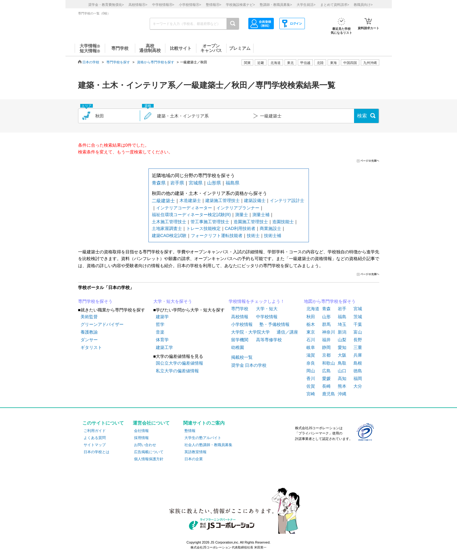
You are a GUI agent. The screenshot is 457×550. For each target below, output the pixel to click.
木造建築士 (190, 200)
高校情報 (239, 316)
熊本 (342, 386)
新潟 (342, 332)
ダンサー (89, 339)
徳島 (357, 370)
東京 (310, 332)
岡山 (310, 370)
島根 (357, 363)
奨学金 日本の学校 (249, 365)
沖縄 (342, 393)
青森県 (159, 182)
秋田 (310, 316)
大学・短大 (267, 308)
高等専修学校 (269, 339)
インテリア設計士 (287, 200)
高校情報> (137, 4)
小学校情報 (242, 324)
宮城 (357, 308)
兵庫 (357, 355)
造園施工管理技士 (251, 221)
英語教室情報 (195, 452)
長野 (357, 339)
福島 (342, 316)
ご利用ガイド (95, 431)
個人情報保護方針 (148, 459)
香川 (310, 378)
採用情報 (141, 438)
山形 (326, 316)
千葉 (357, 324)
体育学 (162, 339)
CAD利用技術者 (240, 228)
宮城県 (196, 182)
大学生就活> (306, 4)
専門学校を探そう (95, 301)
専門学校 (239, 308)
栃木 (310, 324)
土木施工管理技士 (169, 221)
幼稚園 (237, 347)
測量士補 (261, 214)
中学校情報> (163, 4)
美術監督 (89, 316)
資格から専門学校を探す (155, 62)
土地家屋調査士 (167, 228)
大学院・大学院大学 (250, 332)
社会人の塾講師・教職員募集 (208, 445)
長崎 (326, 386)
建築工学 (164, 347)
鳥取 (342, 363)
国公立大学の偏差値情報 (179, 363)
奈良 (310, 363)
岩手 (342, 308)
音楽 (160, 332)
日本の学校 (90, 62)
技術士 (253, 235)
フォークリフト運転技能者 (216, 235)
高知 (342, 378)
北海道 (275, 63)
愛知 (342, 347)
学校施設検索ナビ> (240, 4)
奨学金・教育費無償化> (106, 4)
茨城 (357, 316)
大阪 (342, 355)
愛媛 (326, 378)
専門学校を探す (118, 62)
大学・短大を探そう (172, 301)
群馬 (326, 324)
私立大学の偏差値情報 (177, 370)
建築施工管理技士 (222, 200)
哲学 (160, 324)
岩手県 (177, 182)
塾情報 (189, 431)
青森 (326, 308)
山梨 (342, 339)
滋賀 (310, 355)
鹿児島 (328, 393)
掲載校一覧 (242, 357)
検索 (362, 115)
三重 (357, 347)
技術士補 (272, 235)
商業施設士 (270, 228)
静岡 (326, 347)
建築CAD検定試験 (169, 235)
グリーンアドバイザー (102, 324)
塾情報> (213, 4)
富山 (357, 332)
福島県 (232, 182)
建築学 (162, 316)
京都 (326, 355)
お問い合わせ (145, 445)
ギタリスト (91, 347)
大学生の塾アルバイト (202, 438)
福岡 (357, 378)
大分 (357, 386)
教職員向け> (363, 4)
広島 (326, 370)
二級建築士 (163, 200)
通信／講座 (287, 332)
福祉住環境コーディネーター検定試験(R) (191, 214)
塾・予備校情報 (274, 324)
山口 (342, 370)
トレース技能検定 (203, 228)
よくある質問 (95, 438)
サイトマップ (95, 445)
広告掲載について (148, 452)
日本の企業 (193, 459)
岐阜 (310, 347)
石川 (310, 339)
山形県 (214, 182)
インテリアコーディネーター (184, 207)
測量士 (241, 214)
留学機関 (239, 339)
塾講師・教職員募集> (276, 4)
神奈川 (328, 332)
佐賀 (310, 386)
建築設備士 (255, 200)
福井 (326, 339)
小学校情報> (190, 4)
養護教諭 (89, 332)
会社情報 (141, 431)
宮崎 (310, 393)
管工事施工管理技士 (210, 221)
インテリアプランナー (237, 207)
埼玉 (342, 324)
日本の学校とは (96, 452)
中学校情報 (267, 316)
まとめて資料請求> (334, 4)
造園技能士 (283, 221)
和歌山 (328, 363)
